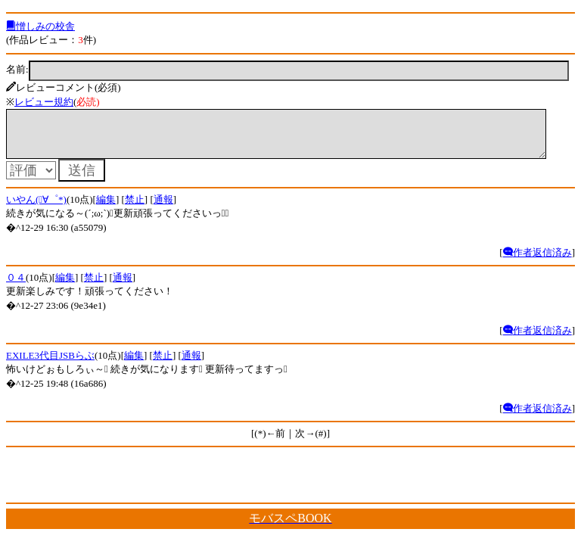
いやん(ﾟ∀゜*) (36, 208)
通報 (163, 208)
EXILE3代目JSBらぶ (50, 364)
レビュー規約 (43, 101)
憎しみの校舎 (40, 26)
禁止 (134, 208)
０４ (16, 286)
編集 (106, 208)
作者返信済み (537, 261)
